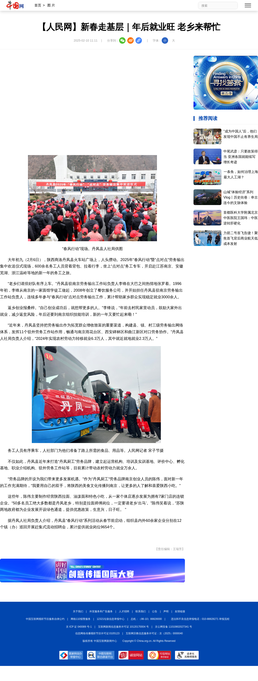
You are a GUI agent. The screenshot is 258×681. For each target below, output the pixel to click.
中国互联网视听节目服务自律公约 (45, 618)
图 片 (51, 5)
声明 (166, 611)
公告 (154, 611)
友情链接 (180, 611)
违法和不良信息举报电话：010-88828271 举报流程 (200, 618)
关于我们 (78, 611)
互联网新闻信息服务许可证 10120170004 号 (123, 626)
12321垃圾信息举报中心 (110, 618)
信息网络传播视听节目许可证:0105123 (97, 633)
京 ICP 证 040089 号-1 (79, 626)
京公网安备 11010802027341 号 (173, 626)
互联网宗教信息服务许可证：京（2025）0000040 (154, 633)
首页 (37, 5)
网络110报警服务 (81, 618)
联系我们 (140, 611)
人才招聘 (124, 611)
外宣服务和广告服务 (101, 611)
